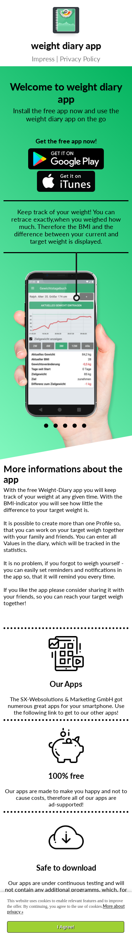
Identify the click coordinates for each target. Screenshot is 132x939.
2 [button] (56, 426)
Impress (43, 59)
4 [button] (75, 426)
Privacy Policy (80, 59)
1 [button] (46, 426)
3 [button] (65, 426)
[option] (73, 342)
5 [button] (84, 426)
